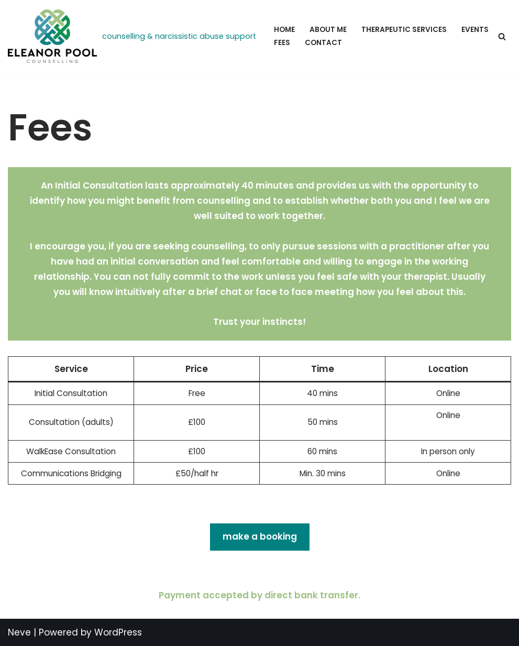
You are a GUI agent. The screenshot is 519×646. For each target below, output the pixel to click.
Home (284, 30)
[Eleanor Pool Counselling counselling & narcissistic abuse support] (132, 36)
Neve (19, 632)
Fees (282, 43)
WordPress (118, 632)
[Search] (502, 36)
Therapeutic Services (404, 30)
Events (475, 30)
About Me (328, 30)
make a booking (260, 536)
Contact (323, 43)
